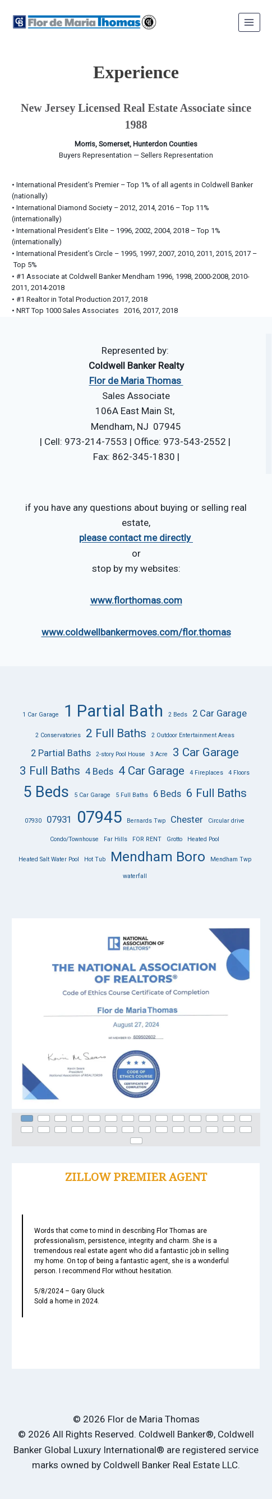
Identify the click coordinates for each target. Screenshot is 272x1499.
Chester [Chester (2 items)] (186, 819)
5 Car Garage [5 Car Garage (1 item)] (92, 795)
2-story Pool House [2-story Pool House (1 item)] (120, 754)
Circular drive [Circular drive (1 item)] (226, 820)
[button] (136, 1014)
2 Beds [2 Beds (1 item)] (177, 714)
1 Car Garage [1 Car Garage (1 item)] (40, 714)
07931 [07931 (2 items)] (59, 819)
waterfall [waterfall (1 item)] (135, 876)
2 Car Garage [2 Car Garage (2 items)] (219, 713)
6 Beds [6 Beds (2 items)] (167, 793)
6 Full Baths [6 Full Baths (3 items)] (216, 793)
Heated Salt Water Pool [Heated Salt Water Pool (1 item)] (49, 859)
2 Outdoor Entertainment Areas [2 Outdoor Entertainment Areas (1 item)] (192, 735)
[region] (136, 1031)
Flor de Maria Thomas (136, 380)
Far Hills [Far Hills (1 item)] (115, 839)
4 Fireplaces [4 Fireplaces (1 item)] (206, 772)
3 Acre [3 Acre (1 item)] (159, 754)
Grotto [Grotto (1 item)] (174, 839)
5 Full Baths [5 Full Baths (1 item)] (132, 795)
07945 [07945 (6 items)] (99, 817)
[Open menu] (249, 22)
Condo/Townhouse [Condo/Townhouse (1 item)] (74, 839)
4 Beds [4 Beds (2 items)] (99, 771)
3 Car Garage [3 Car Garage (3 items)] (206, 752)
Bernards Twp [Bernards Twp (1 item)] (146, 820)
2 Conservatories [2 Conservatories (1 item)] (58, 735)
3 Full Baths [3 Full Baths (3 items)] (50, 770)
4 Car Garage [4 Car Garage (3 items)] (151, 770)
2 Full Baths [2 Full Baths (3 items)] (116, 733)
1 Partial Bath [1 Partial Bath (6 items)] (113, 710)
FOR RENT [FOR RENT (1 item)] (147, 839)
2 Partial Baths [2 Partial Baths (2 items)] (61, 752)
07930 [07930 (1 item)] (33, 820)
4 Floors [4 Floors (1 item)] (239, 772)
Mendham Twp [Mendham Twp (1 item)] (230, 859)
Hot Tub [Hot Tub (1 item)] (94, 859)
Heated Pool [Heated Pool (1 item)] (203, 839)
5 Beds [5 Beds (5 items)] (46, 792)
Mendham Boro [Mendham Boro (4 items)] (157, 857)
